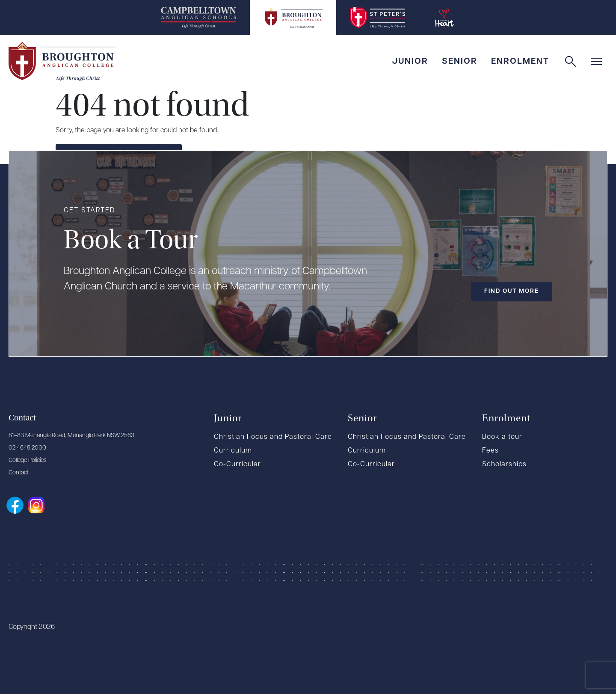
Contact (19, 473)
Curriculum (233, 450)
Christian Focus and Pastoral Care (273, 437)
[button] (598, 61)
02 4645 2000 (27, 448)
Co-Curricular (237, 464)
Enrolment (520, 61)
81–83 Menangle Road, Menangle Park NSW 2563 (71, 435)
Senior (459, 61)
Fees (490, 450)
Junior (410, 61)
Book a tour (502, 437)
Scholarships (504, 464)
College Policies (28, 460)
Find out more (511, 291)
